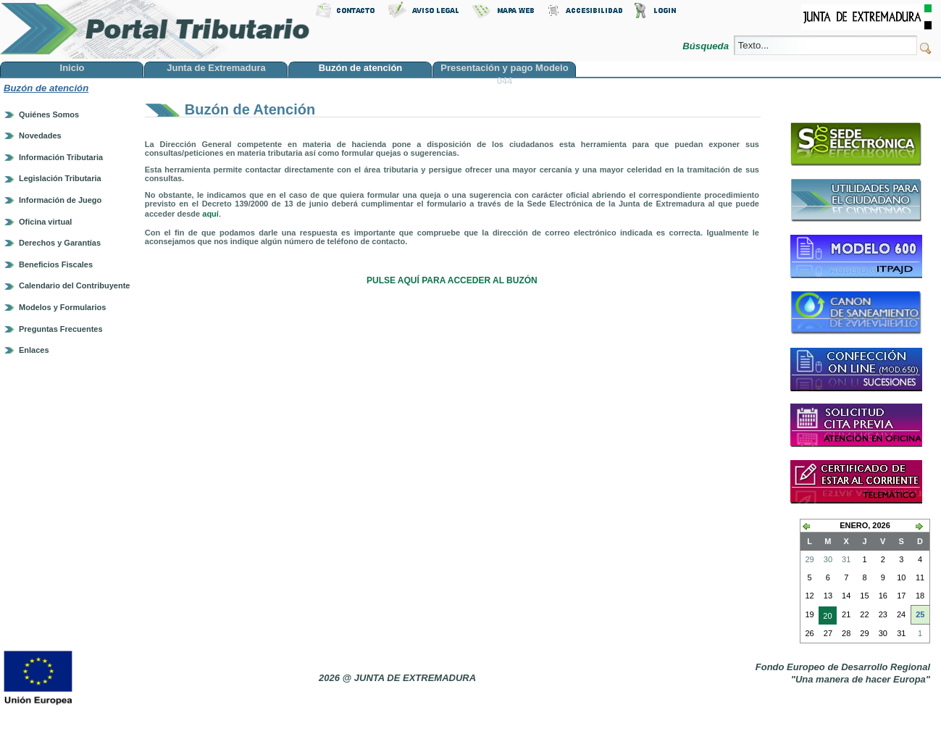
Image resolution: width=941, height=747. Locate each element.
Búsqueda (706, 46)
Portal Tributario (155, 29)
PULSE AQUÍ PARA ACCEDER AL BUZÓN (452, 280)
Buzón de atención (46, 88)
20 (825, 617)
